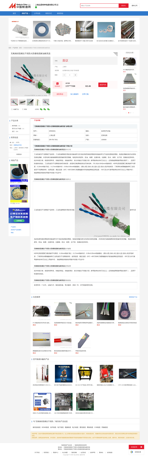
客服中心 (55, 452)
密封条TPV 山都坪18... (16, 182)
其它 (20, 48)
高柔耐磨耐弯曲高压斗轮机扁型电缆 (133, 88)
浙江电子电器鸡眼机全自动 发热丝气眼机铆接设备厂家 (70, 385)
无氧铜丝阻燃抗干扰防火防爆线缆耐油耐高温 (77, 447)
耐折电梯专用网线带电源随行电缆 (133, 107)
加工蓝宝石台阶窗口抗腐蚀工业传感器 (108, 41)
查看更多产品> (133, 297)
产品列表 (15, 48)
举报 (24, 109)
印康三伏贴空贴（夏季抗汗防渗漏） (64, 41)
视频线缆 (68, 427)
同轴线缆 (105, 427)
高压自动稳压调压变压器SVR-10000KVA (87, 413)
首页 (10, 48)
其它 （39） (15, 131)
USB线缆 (97, 427)
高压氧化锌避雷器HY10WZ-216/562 (43, 385)
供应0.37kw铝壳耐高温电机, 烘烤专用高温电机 (46, 413)
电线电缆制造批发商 (81, 445)
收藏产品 (15, 109)
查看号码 (103, 85)
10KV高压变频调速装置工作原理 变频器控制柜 (67, 413)
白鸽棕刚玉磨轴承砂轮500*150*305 (42, 41)
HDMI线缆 (45, 427)
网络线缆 (90, 427)
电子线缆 (60, 427)
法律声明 (92, 452)
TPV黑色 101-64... (15, 203)
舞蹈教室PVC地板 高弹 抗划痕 (84, 41)
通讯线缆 (83, 427)
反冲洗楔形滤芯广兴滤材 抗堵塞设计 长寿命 (131, 41)
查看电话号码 (18, 145)
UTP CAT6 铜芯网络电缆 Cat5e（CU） (129, 385)
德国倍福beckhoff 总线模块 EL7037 (107, 385)
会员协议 (83, 452)
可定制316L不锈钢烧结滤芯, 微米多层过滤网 (24, 41)
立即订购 (85, 94)
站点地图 (65, 452)
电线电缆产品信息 (66, 445)
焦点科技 (76, 455)
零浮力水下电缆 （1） (18, 128)
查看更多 (19, 154)
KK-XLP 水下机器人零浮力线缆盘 (85, 385)
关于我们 (37, 452)
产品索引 (13, 227)
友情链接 (109, 452)
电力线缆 (75, 427)
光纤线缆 (53, 427)
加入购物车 (74, 94)
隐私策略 (74, 452)
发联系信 (60, 94)
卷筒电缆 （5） (16, 125)
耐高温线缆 (36, 427)
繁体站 (101, 452)
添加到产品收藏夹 (16, 230)
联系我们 (46, 452)
